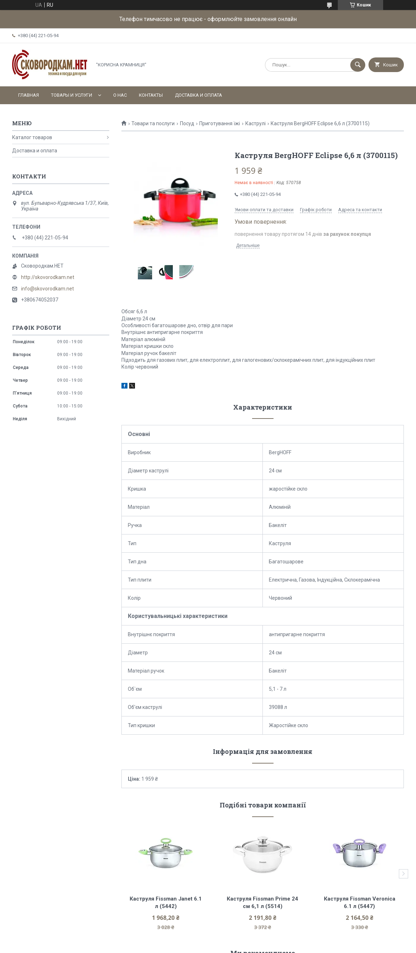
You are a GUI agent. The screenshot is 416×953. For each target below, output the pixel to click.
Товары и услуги (71, 95)
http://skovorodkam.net (47, 277)
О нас (120, 95)
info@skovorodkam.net (47, 289)
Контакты (151, 95)
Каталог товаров (32, 137)
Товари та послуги (153, 123)
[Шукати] (357, 65)
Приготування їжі (219, 123)
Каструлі (255, 123)
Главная (28, 95)
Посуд (187, 123)
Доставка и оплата (198, 95)
